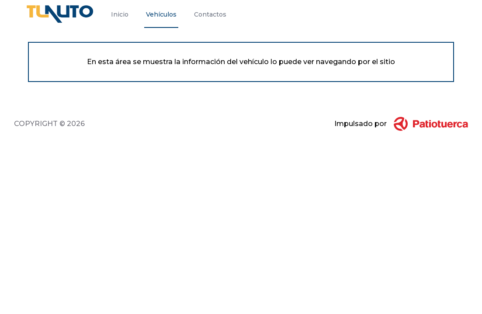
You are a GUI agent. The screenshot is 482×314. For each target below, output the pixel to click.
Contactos (210, 14)
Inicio (119, 14)
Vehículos (161, 14)
